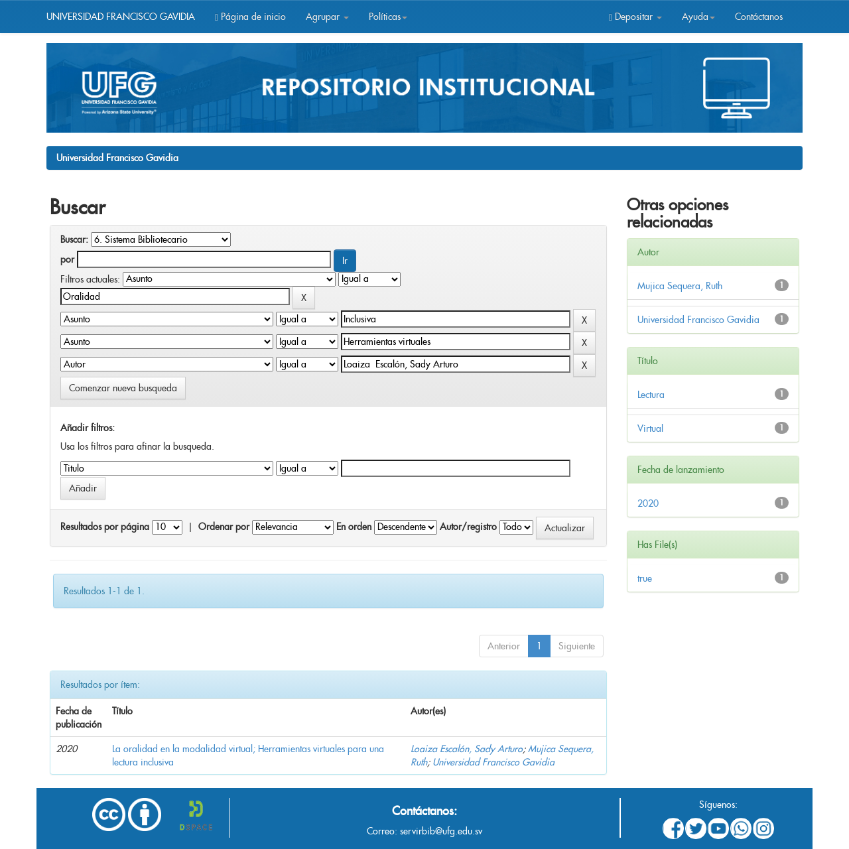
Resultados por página (104, 527)
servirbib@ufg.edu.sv (441, 831)
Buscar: (74, 239)
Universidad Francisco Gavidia (117, 158)
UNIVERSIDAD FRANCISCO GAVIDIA (120, 17)
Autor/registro (468, 527)
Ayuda (698, 17)
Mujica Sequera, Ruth (679, 286)
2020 (648, 503)
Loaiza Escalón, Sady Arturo (467, 749)
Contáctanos (759, 17)
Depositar (635, 17)
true (644, 578)
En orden (353, 527)
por (67, 259)
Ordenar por (223, 527)
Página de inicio (250, 17)
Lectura (651, 395)
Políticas (388, 17)
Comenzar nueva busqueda (123, 388)
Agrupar (327, 17)
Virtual (650, 428)
